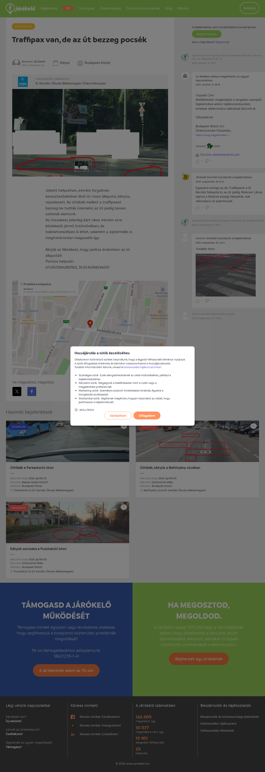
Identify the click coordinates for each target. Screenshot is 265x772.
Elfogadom (147, 415)
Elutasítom (118, 415)
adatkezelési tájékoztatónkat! (143, 367)
